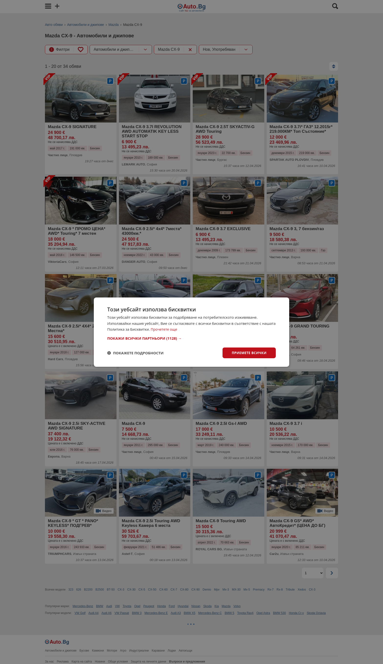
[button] (191, 338)
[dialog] (191, 332)
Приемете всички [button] (248, 352)
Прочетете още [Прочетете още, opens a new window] (164, 329)
